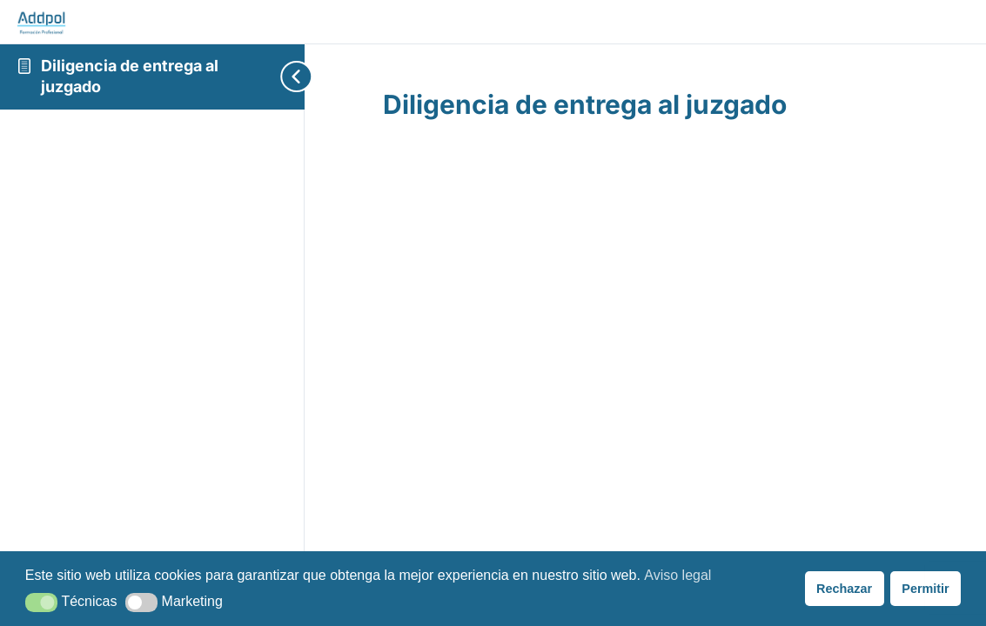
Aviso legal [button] (677, 575)
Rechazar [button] (844, 589)
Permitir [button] (925, 589)
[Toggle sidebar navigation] (270, 76)
